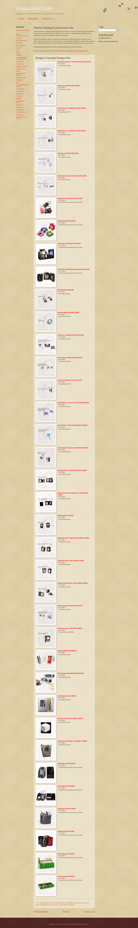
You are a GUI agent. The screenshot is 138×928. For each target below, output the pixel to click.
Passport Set (19, 91)
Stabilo (18, 52)
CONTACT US (48, 19)
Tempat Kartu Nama (21, 66)
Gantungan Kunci (21, 69)
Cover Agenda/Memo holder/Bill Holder (22, 58)
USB (17, 82)
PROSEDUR (33, 19)
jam (64, 903)
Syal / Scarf (19, 114)
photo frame (43, 905)
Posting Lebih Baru (41, 912)
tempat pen (72, 905)
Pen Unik (18, 48)
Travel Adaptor (20, 89)
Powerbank (19, 80)
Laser (17, 50)
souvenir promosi (63, 905)
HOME (21, 19)
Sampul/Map (19, 64)
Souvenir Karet (20, 112)
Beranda (66, 912)
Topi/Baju (18, 98)
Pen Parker (19, 38)
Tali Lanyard (19, 96)
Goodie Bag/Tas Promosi (20, 74)
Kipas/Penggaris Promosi (20, 101)
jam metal (76, 903)
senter (48, 905)
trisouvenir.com (34, 8)
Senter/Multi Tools (21, 77)
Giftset (18, 71)
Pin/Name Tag (20, 93)
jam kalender (69, 903)
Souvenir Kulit (20, 109)
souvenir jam (54, 905)
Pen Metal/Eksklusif (21, 40)
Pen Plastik (19, 43)
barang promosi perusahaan (47, 903)
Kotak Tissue (19, 107)
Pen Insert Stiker (20, 45)
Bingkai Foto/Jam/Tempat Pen (22, 35)
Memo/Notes (19, 61)
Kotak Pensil (19, 105)
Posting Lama (89, 912)
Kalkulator (19, 55)
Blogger (86, 924)
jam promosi (82, 903)
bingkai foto (59, 903)
